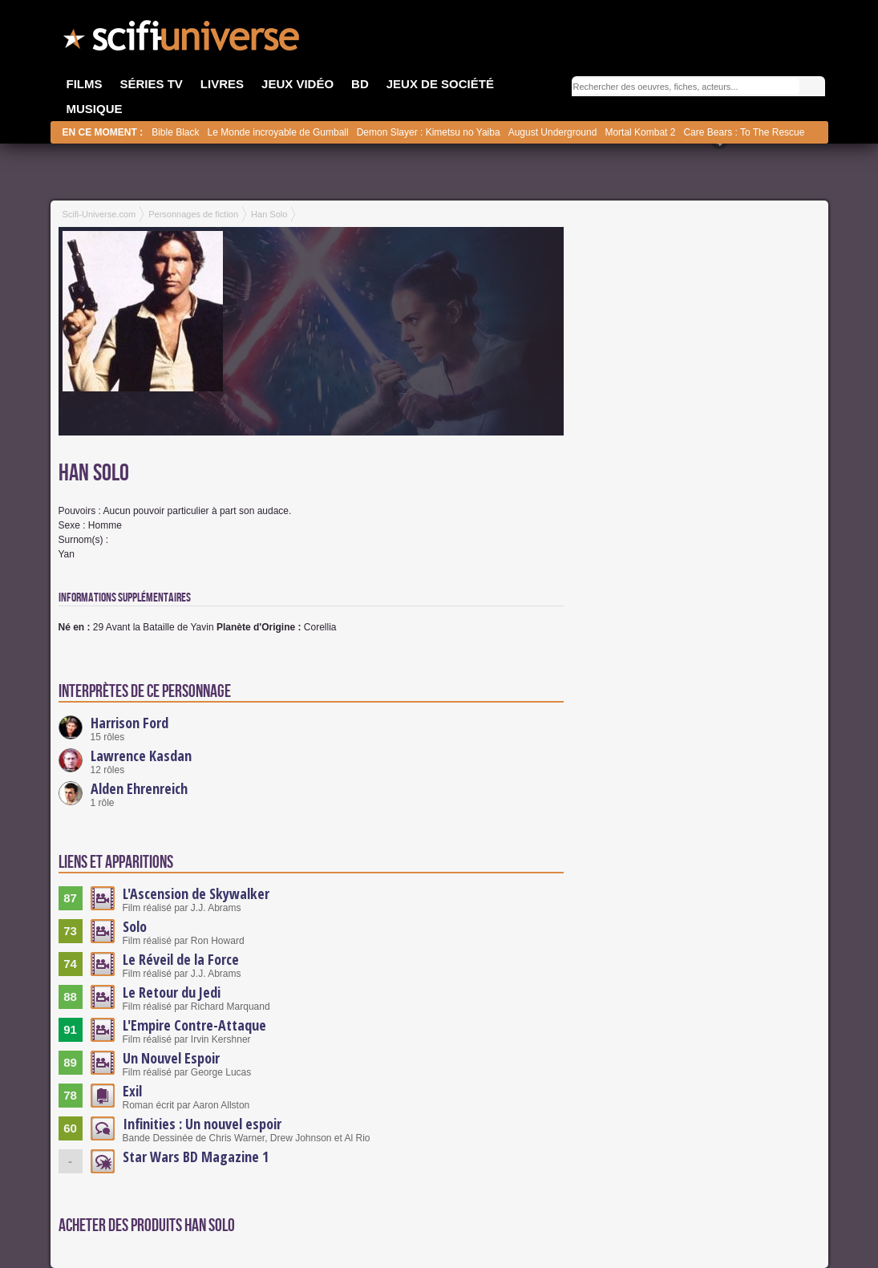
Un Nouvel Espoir (171, 1057)
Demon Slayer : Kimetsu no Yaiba (428, 132)
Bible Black (175, 132)
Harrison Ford (129, 722)
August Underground (552, 132)
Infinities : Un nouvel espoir (202, 1123)
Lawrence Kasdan (141, 755)
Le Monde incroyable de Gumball (278, 132)
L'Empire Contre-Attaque (194, 1025)
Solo (135, 926)
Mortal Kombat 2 (640, 132)
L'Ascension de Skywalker (196, 893)
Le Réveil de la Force (181, 959)
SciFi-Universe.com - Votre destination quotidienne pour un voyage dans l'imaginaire (183, 40)
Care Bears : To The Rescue (743, 132)
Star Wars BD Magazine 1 (196, 1156)
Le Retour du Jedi (172, 992)
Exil (132, 1090)
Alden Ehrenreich (139, 788)
